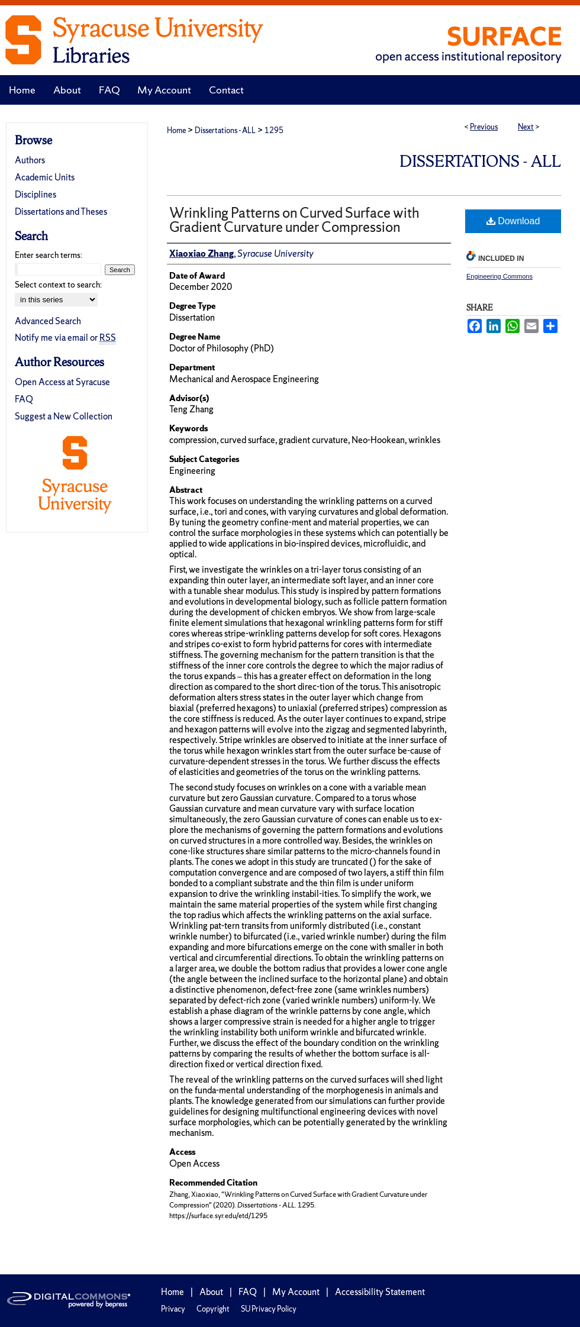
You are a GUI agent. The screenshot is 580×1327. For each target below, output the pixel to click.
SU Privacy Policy (269, 1309)
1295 (274, 130)
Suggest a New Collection (63, 416)
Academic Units (45, 177)
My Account (296, 1292)
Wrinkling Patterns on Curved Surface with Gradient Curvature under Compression (294, 220)
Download (513, 221)
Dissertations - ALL (225, 130)
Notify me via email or (65, 337)
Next (526, 127)
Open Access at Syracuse (62, 382)
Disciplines (35, 194)
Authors (30, 160)
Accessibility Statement (380, 1292)
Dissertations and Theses (61, 211)
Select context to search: (58, 284)
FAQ (24, 399)
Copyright (213, 1309)
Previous (484, 127)
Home (176, 130)
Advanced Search (48, 321)
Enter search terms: (48, 255)
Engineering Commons (499, 276)
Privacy (173, 1309)
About (211, 1292)
